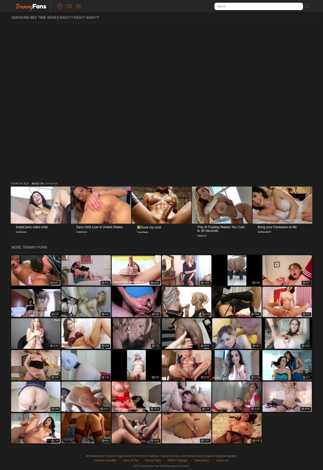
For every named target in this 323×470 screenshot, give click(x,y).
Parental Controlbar (105, 460)
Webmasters (201, 460)
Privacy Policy (153, 460)
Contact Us (222, 460)
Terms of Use (130, 460)
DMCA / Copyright (178, 460)
